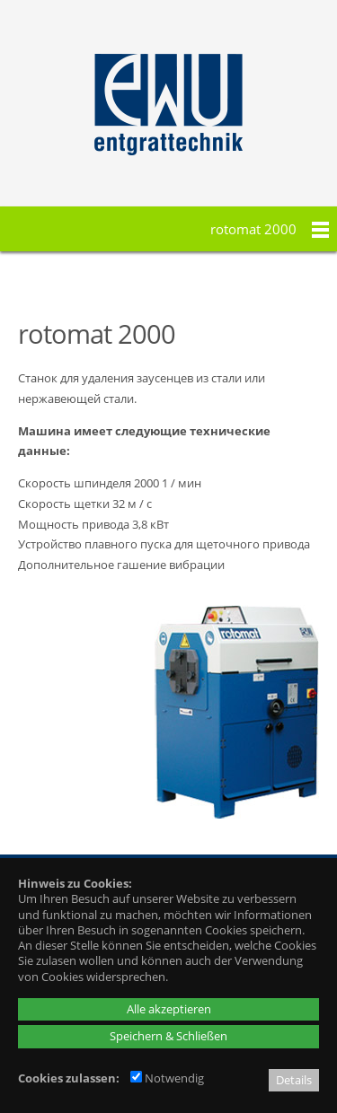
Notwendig (167, 1078)
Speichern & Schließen (168, 1036)
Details (294, 1080)
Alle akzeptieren (169, 1009)
